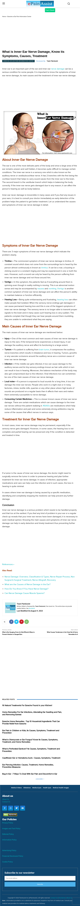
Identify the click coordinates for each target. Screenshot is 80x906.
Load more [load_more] (40, 779)
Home (4, 16)
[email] (40, 878)
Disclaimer (62, 898)
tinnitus (44, 268)
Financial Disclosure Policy (12, 856)
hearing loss (62, 300)
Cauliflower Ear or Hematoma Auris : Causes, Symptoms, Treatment (31, 758)
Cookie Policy (7, 862)
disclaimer (32, 608)
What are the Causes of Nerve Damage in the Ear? (28, 584)
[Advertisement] (40, 33)
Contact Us (6, 802)
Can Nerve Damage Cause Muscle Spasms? (25, 593)
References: (8, 564)
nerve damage (57, 69)
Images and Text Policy (11, 828)
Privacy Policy (7, 823)
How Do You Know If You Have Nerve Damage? (26, 589)
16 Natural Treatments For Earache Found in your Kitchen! (27, 706)
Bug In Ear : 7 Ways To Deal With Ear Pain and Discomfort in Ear (29, 774)
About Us (5, 799)
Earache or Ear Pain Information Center (19, 16)
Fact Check (50, 10)
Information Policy (9, 840)
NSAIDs (46, 406)
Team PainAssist (52, 61)
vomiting (52, 289)
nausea (40, 289)
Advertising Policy (9, 850)
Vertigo (60, 289)
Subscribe (40, 884)
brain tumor (44, 350)
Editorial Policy (8, 834)
